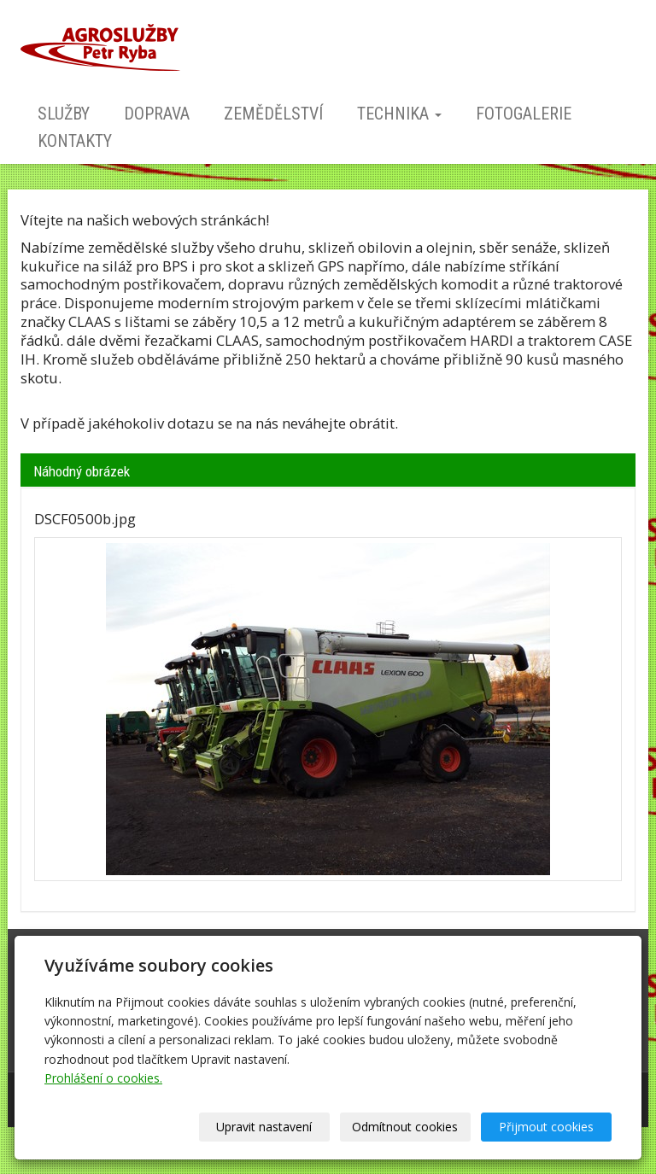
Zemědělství (273, 113)
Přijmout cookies (546, 1127)
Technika (399, 113)
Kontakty (75, 141)
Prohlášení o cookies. (103, 1078)
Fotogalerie (523, 113)
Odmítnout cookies (405, 1127)
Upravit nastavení (264, 1127)
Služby (64, 113)
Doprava (157, 113)
